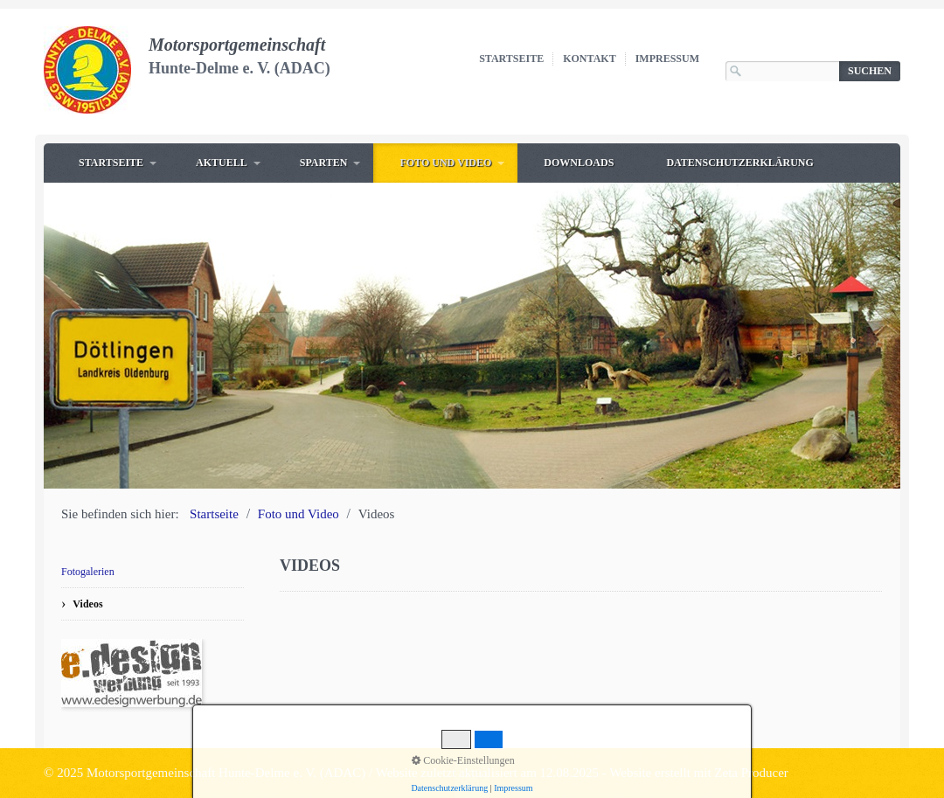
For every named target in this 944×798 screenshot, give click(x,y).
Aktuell (221, 162)
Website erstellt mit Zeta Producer (698, 773)
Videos (87, 604)
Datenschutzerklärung (739, 162)
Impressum (667, 58)
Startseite (511, 58)
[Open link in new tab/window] (131, 673)
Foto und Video (445, 162)
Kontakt (589, 58)
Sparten (324, 162)
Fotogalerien (88, 572)
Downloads (579, 162)
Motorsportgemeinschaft (237, 44)
